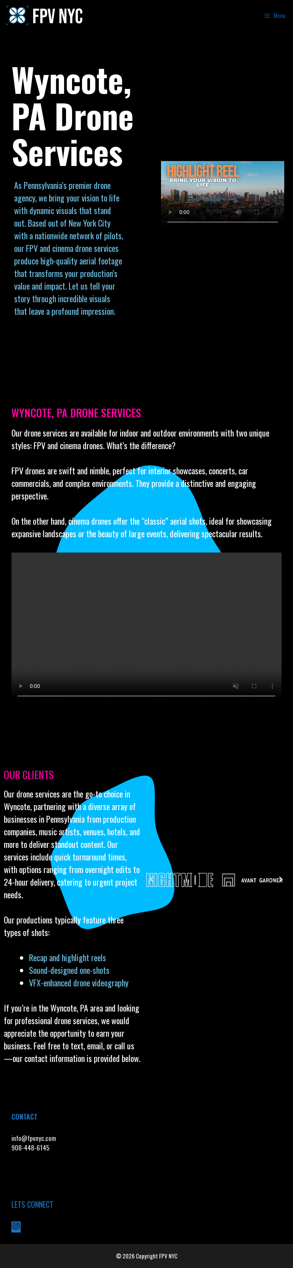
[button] (152, 879)
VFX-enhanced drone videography (79, 982)
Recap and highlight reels (67, 957)
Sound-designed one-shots (69, 970)
